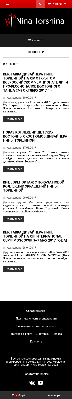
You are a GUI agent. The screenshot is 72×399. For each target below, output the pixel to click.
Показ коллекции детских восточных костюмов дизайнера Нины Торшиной (35, 136)
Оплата (57, 333)
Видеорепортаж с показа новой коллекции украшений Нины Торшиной (33, 186)
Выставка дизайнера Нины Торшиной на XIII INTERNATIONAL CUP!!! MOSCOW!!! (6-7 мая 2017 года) (35, 236)
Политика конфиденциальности (36, 318)
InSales (44, 373)
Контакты (36, 341)
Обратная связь (36, 310)
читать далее (13, 118)
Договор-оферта (21, 333)
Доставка (42, 333)
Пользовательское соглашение (36, 326)
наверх (54, 395)
